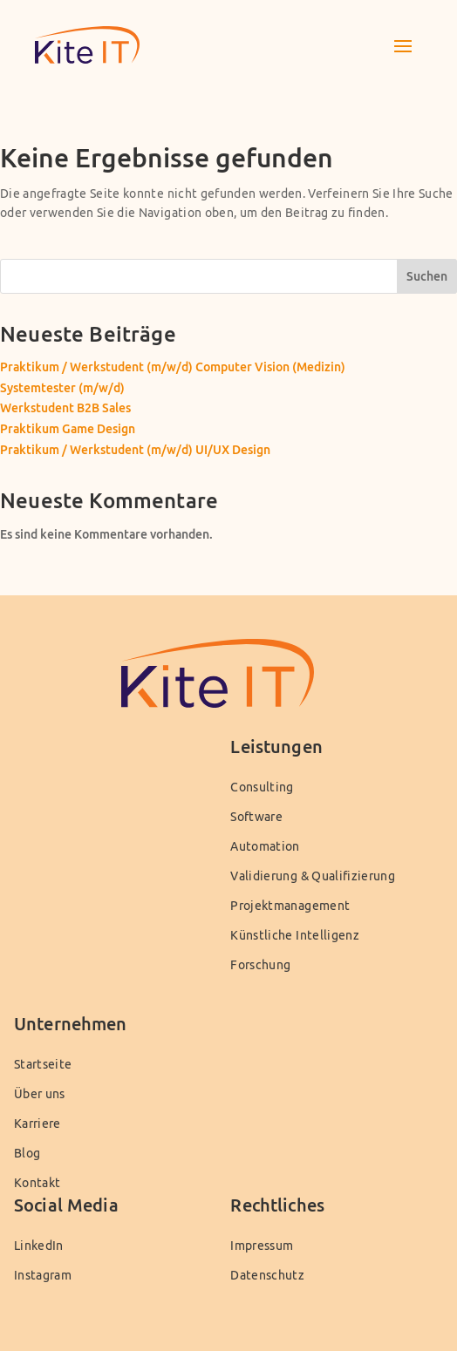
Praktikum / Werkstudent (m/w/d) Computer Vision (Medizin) (172, 366)
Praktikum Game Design (67, 428)
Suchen (426, 275)
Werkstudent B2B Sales (65, 407)
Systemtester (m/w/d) (62, 387)
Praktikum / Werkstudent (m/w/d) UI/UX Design (135, 449)
